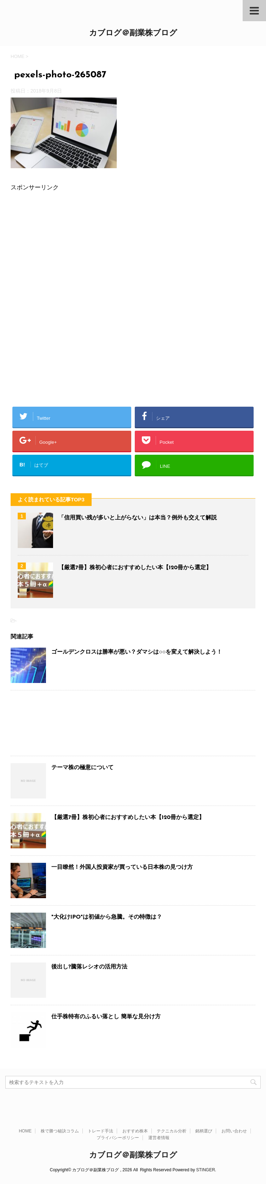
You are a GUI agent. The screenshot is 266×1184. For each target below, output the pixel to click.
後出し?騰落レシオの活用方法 (89, 967)
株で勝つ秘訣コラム (60, 1131)
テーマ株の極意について (82, 768)
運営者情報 (158, 1137)
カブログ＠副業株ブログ (133, 33)
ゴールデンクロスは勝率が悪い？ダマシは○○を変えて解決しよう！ (136, 652)
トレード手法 (100, 1131)
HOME (25, 1131)
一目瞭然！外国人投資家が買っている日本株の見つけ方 (122, 867)
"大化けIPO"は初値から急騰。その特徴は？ (106, 917)
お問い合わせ (234, 1131)
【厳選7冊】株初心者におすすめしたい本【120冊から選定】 (135, 568)
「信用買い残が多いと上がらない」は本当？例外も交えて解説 (137, 518)
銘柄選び (203, 1131)
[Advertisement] (133, 249)
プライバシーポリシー (118, 1137)
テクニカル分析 (171, 1131)
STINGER (205, 1169)
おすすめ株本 (135, 1131)
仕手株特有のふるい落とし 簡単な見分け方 (106, 1017)
